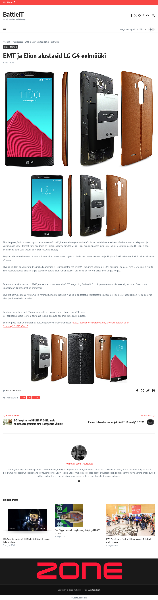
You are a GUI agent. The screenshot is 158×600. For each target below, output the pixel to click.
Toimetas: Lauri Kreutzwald (79, 463)
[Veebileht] (79, 481)
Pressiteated (17, 42)
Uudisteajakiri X (94, 590)
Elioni (23, 397)
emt (29, 397)
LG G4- (36, 397)
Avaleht (6, 42)
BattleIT (13, 14)
